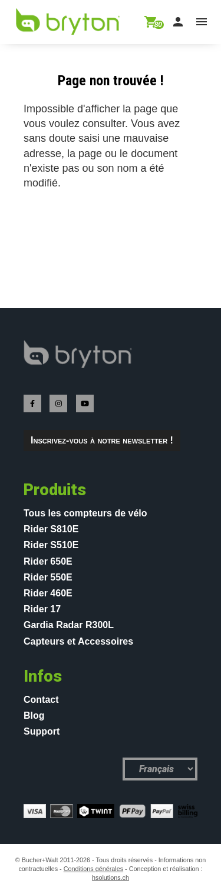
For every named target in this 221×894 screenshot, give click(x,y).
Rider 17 (42, 609)
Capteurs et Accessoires (78, 641)
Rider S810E (51, 529)
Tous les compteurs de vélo (85, 513)
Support (42, 731)
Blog (34, 715)
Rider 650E (48, 561)
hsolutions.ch (110, 877)
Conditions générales (93, 868)
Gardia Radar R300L (69, 625)
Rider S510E (51, 545)
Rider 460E (48, 593)
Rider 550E (48, 577)
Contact (41, 700)
